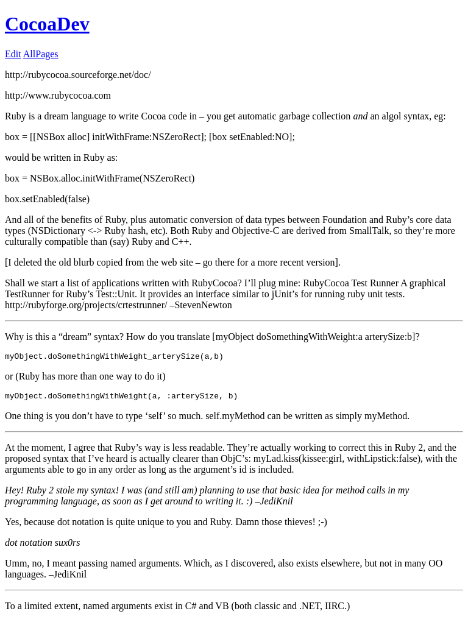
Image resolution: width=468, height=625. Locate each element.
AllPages (40, 54)
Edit (13, 54)
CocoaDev (47, 24)
